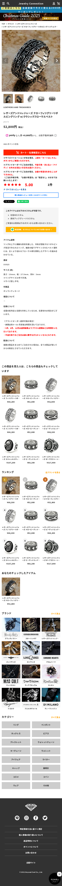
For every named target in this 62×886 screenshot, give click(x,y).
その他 (46, 785)
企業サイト (31, 862)
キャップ (16, 768)
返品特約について (31, 841)
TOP (3, 24)
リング (16, 725)
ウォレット (46, 751)
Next (57, 61)
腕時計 (46, 768)
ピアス (46, 733)
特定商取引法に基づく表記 (31, 829)
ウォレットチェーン (46, 742)
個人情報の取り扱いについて (31, 835)
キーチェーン (15, 751)
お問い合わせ (31, 852)
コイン (46, 777)
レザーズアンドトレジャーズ (27, 24)
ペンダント (46, 725)
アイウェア (15, 759)
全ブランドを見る (52, 472)
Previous (5, 61)
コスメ (16, 777)
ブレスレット (15, 742)
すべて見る (55, 613)
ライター (46, 759)
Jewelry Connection (31, 3)
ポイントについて (31, 847)
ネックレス (16, 733)
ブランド (11, 24)
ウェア (16, 785)
